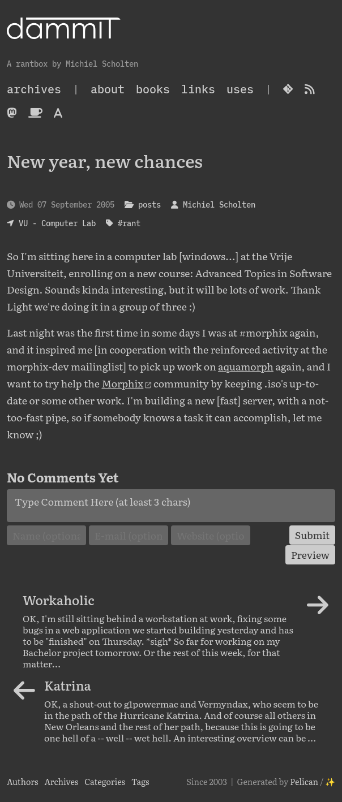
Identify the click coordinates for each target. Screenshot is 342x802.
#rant (129, 223)
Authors (23, 781)
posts (149, 204)
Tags (140, 781)
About (108, 89)
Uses (240, 89)
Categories (104, 781)
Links (198, 89)
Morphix (122, 383)
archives (34, 89)
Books (153, 89)
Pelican (304, 781)
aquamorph (245, 366)
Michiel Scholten (219, 204)
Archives (61, 781)
